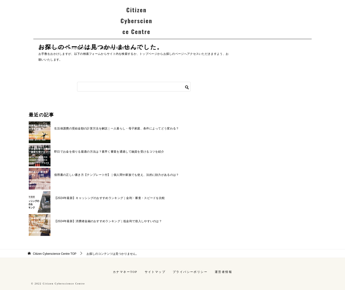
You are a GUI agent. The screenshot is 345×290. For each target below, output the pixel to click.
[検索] (134, 87)
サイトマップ (155, 272)
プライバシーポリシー (190, 272)
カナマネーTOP (125, 272)
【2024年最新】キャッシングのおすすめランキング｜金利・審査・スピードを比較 (109, 198)
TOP (54, 253)
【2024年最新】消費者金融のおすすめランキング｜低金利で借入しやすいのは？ (108, 221)
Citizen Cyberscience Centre (136, 20)
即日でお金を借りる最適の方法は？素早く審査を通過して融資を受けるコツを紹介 (109, 151)
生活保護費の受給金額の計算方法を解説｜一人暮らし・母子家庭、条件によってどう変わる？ (116, 128)
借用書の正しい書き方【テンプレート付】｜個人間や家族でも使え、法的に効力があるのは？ (116, 175)
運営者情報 (223, 272)
